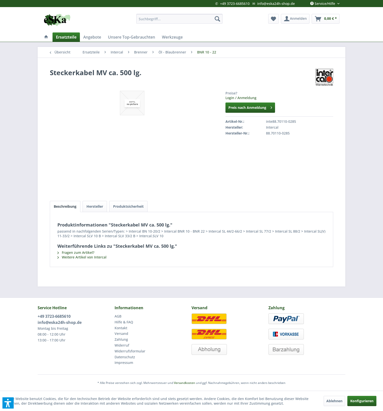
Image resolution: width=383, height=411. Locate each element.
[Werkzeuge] (172, 37)
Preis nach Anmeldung (250, 107)
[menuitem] (179, 19)
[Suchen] (217, 19)
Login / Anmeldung (240, 97)
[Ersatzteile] (66, 37)
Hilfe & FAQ (124, 322)
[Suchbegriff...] (179, 19)
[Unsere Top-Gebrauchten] (132, 37)
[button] (8, 403)
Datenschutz (125, 357)
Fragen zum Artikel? (75, 252)
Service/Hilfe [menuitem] (323, 2)
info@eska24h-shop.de (276, 3)
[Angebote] (92, 37)
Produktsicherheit (128, 206)
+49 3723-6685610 (235, 3)
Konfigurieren (361, 401)
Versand (121, 333)
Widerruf (122, 345)
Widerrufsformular (130, 351)
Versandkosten (184, 383)
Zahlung (121, 339)
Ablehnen (334, 401)
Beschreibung (65, 206)
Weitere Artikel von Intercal (81, 257)
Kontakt (121, 328)
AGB (118, 316)
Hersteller (94, 206)
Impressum (124, 362)
